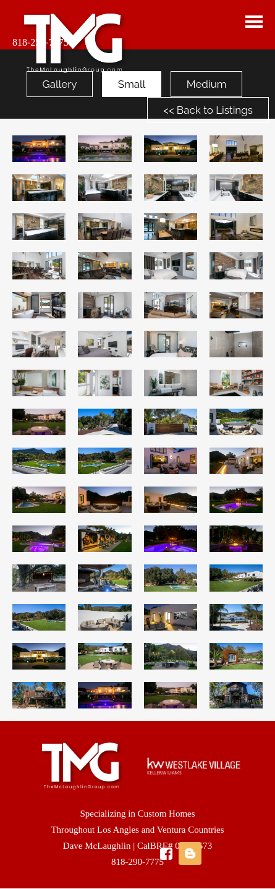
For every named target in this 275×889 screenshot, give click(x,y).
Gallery (60, 84)
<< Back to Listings (208, 110)
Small (131, 84)
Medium (207, 84)
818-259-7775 (40, 42)
